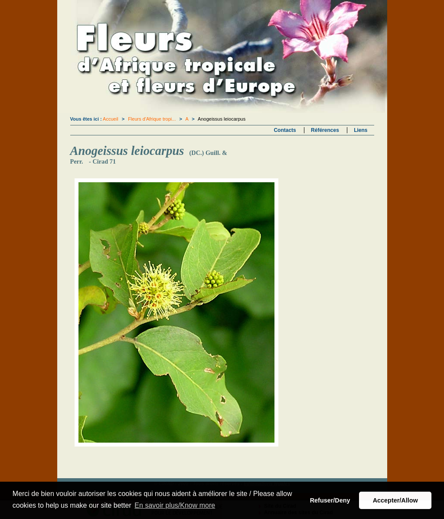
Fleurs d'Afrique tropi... (152, 119)
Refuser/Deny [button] (330, 500)
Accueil (110, 119)
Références (325, 130)
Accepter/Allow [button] (395, 500)
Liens (360, 130)
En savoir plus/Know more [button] (174, 505)
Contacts (285, 130)
